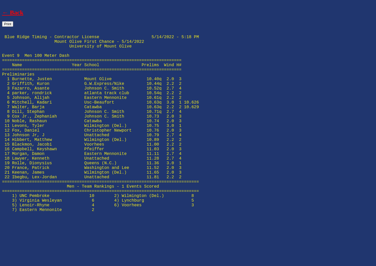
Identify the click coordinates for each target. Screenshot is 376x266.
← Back (12, 12)
